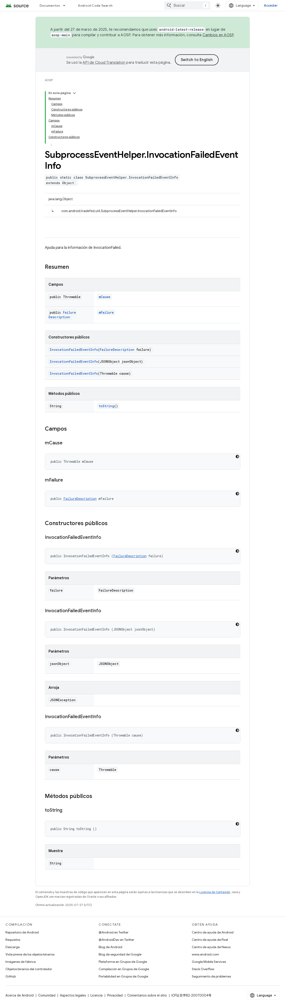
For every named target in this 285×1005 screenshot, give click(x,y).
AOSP (49, 80)
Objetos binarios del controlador (28, 969)
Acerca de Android (19, 995)
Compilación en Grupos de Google (124, 969)
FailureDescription (62, 314)
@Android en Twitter (113, 932)
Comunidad (46, 995)
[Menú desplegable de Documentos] (66, 5)
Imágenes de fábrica (20, 962)
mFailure (106, 312)
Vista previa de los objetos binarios (29, 954)
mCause (104, 297)
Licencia (96, 995)
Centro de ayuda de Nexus (211, 947)
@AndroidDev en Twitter (116, 940)
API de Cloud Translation (104, 62)
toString (106, 406)
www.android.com (205, 954)
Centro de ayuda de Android (212, 932)
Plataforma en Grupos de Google (123, 962)
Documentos (50, 5)
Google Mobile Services (209, 962)
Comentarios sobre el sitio (147, 995)
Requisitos (12, 940)
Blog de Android (110, 947)
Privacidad (115, 995)
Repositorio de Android (22, 932)
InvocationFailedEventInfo (74, 349)
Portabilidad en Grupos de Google (123, 976)
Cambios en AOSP (218, 35)
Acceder (271, 5)
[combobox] (187, 5)
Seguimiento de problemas (211, 976)
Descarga (12, 947)
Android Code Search (95, 5)
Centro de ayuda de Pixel (210, 940)
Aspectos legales (73, 995)
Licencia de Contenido (214, 892)
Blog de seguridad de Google (120, 954)
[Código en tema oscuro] (237, 456)
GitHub (10, 976)
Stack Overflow (203, 969)
